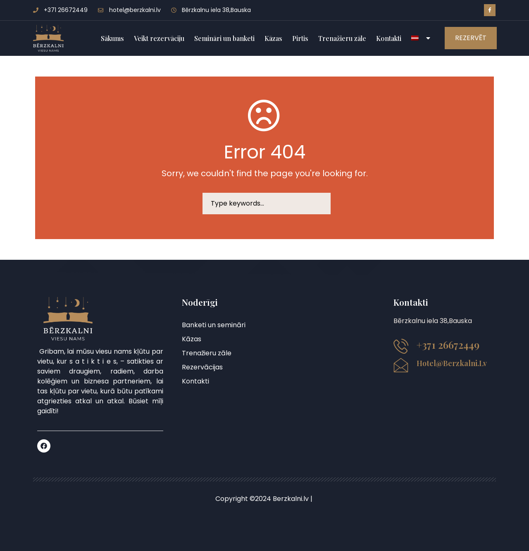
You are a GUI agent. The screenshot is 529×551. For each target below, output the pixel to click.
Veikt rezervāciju (159, 38)
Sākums (112, 38)
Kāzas (273, 38)
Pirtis (300, 38)
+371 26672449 (448, 344)
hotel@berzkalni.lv (452, 363)
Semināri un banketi (224, 38)
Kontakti (388, 38)
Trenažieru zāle (342, 38)
